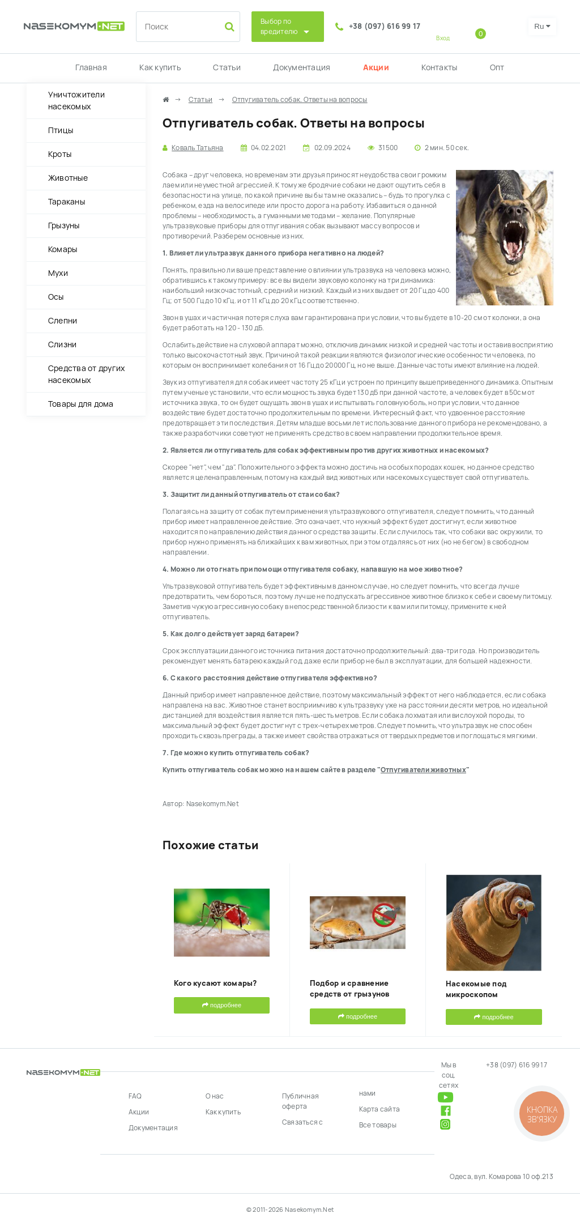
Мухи (58, 273)
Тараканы (66, 202)
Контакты (439, 67)
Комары (62, 249)
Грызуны (64, 225)
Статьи (226, 67)
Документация (301, 67)
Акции (376, 67)
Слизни (62, 344)
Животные (68, 178)
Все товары (377, 1125)
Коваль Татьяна (197, 147)
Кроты (59, 154)
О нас (215, 1096)
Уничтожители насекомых (76, 101)
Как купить (159, 67)
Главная (91, 67)
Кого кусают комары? (215, 983)
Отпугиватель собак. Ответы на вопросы (300, 99)
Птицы (60, 130)
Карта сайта (379, 1109)
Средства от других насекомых (86, 374)
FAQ (135, 1096)
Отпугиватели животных (423, 769)
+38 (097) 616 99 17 (385, 26)
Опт (497, 67)
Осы (56, 297)
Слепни (62, 321)
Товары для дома (81, 404)
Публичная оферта (300, 1101)
